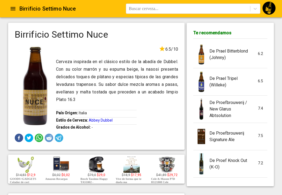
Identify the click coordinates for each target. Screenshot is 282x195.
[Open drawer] (12, 8)
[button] (19, 138)
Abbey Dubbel (101, 120)
